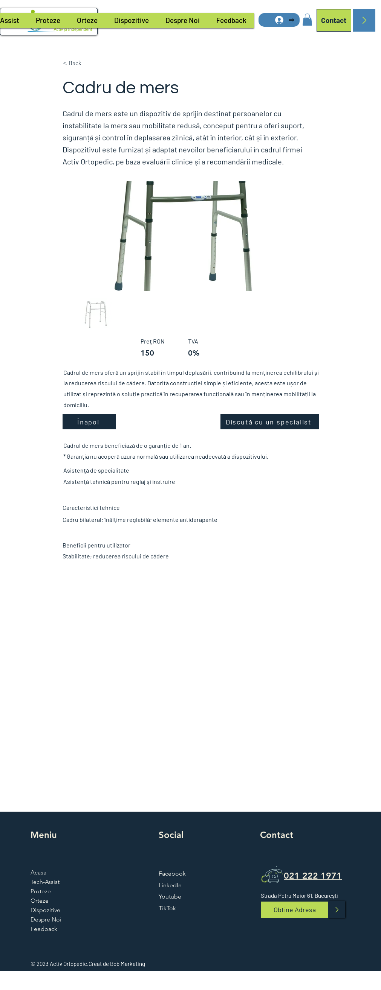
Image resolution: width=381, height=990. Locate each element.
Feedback (44, 928)
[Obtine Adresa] (295, 909)
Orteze (40, 900)
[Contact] (334, 20)
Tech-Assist (45, 881)
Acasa (38, 872)
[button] (307, 20)
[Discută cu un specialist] (269, 421)
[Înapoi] (89, 421)
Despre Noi (46, 919)
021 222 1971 (313, 875)
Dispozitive (45, 910)
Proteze (41, 891)
